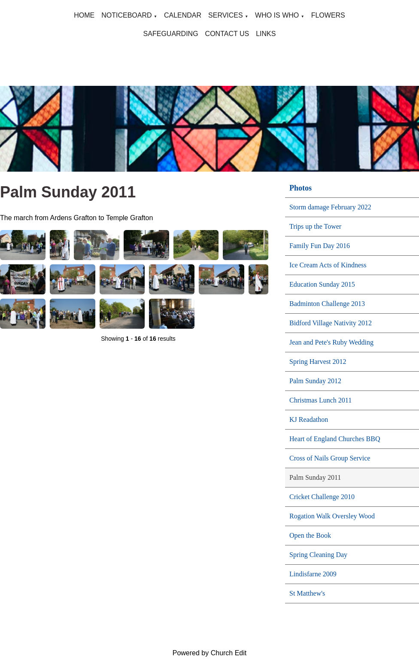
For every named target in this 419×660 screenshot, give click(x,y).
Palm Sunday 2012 (315, 380)
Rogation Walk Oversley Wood (332, 516)
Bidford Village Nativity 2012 (330, 323)
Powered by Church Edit (210, 653)
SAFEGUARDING (170, 33)
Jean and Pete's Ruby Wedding (331, 342)
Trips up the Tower (315, 226)
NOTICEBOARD (126, 15)
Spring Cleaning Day (318, 554)
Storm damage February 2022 (330, 207)
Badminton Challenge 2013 (327, 303)
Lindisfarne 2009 (313, 574)
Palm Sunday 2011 (315, 477)
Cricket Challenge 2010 (322, 496)
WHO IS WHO (277, 15)
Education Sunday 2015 (322, 284)
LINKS (266, 33)
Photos (300, 188)
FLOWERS (328, 15)
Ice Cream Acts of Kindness (328, 265)
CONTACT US (227, 33)
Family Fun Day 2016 (319, 245)
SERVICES (225, 15)
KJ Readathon (308, 419)
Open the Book (310, 535)
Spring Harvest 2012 (317, 361)
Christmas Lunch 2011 (320, 400)
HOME (84, 15)
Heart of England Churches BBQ (334, 438)
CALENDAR (182, 15)
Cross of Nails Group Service (329, 458)
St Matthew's (307, 593)
